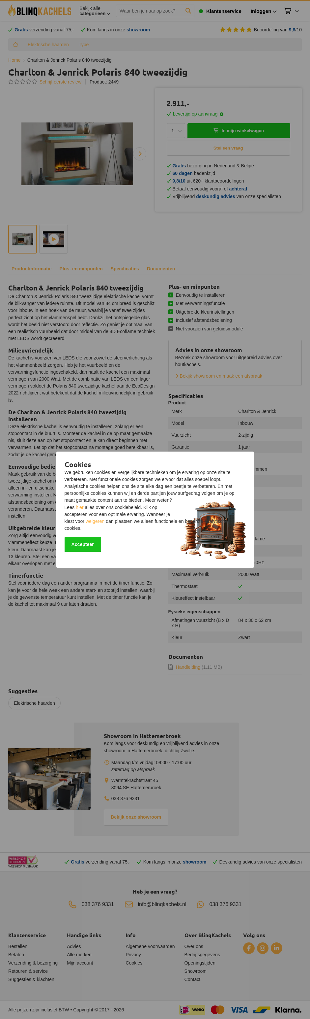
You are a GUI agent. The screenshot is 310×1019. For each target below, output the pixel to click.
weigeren (95, 521)
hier (80, 507)
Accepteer (82, 544)
